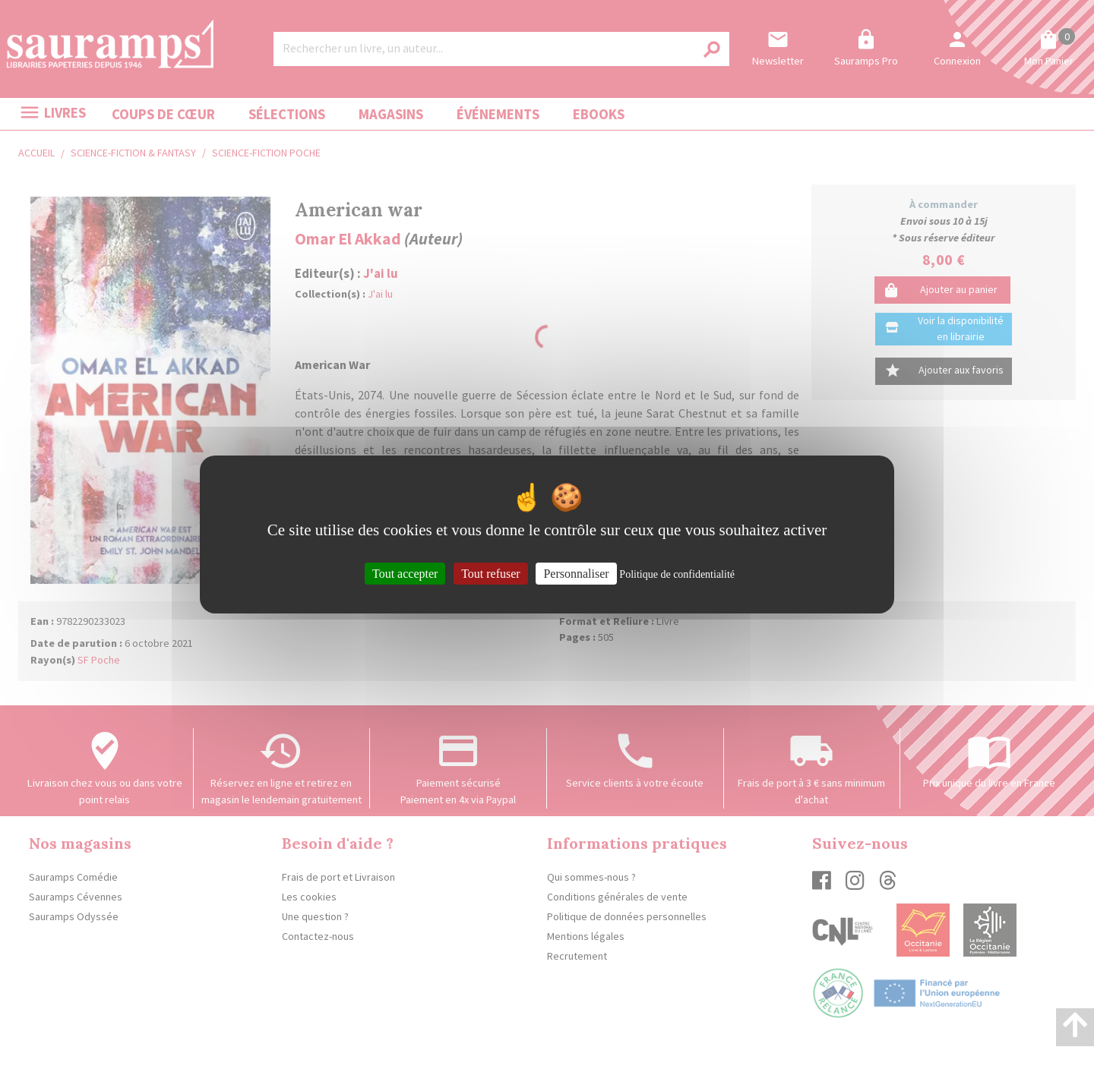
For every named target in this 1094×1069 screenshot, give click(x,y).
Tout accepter (405, 573)
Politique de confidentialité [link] (677, 574)
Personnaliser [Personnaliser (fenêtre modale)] (576, 573)
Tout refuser (490, 573)
